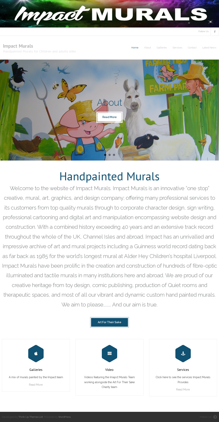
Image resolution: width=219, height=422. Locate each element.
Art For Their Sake (109, 322)
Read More (36, 384)
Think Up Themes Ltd (30, 416)
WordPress (64, 416)
